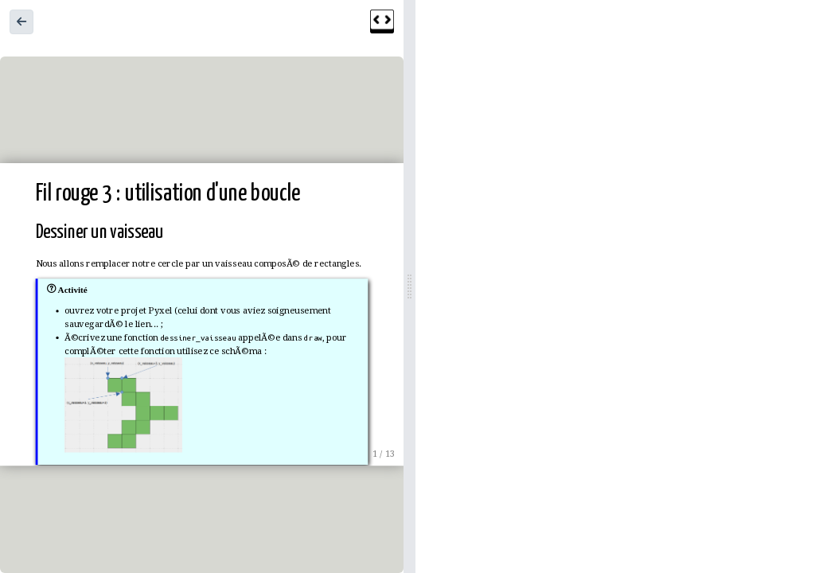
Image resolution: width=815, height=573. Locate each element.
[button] (21, 22)
